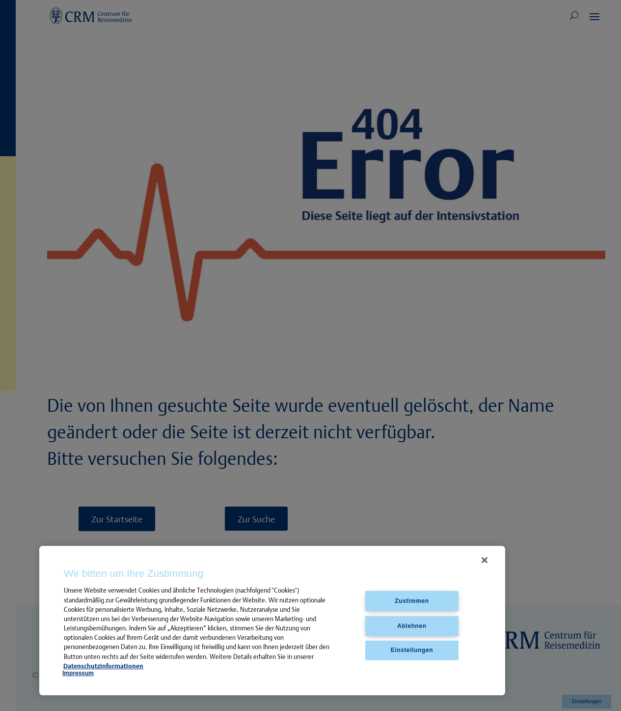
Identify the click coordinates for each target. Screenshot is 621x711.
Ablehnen (411, 625)
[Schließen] (484, 560)
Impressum (78, 673)
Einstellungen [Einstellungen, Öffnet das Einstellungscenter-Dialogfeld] (412, 650)
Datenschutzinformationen (103, 666)
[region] (272, 621)
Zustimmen (412, 600)
